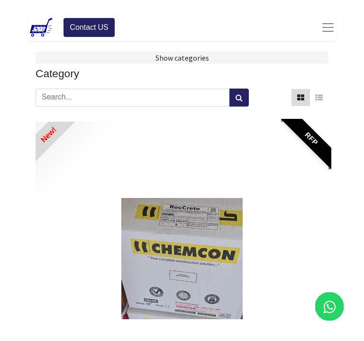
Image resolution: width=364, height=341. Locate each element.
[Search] (239, 98)
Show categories (182, 58)
